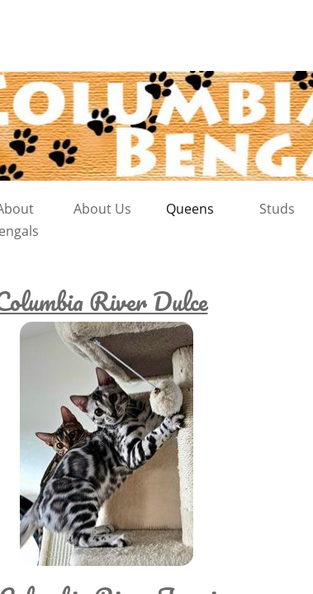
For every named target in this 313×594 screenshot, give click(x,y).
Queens (190, 209)
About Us (102, 209)
